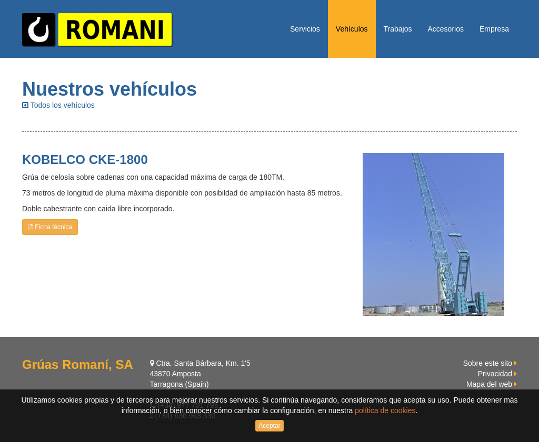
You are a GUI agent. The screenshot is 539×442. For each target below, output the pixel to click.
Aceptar (269, 425)
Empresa (494, 29)
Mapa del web (489, 384)
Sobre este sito (487, 363)
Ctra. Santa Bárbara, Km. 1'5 (200, 363)
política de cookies (385, 410)
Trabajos (398, 29)
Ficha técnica (50, 227)
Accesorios (446, 29)
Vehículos (352, 29)
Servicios (305, 29)
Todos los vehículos (58, 105)
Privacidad (495, 373)
